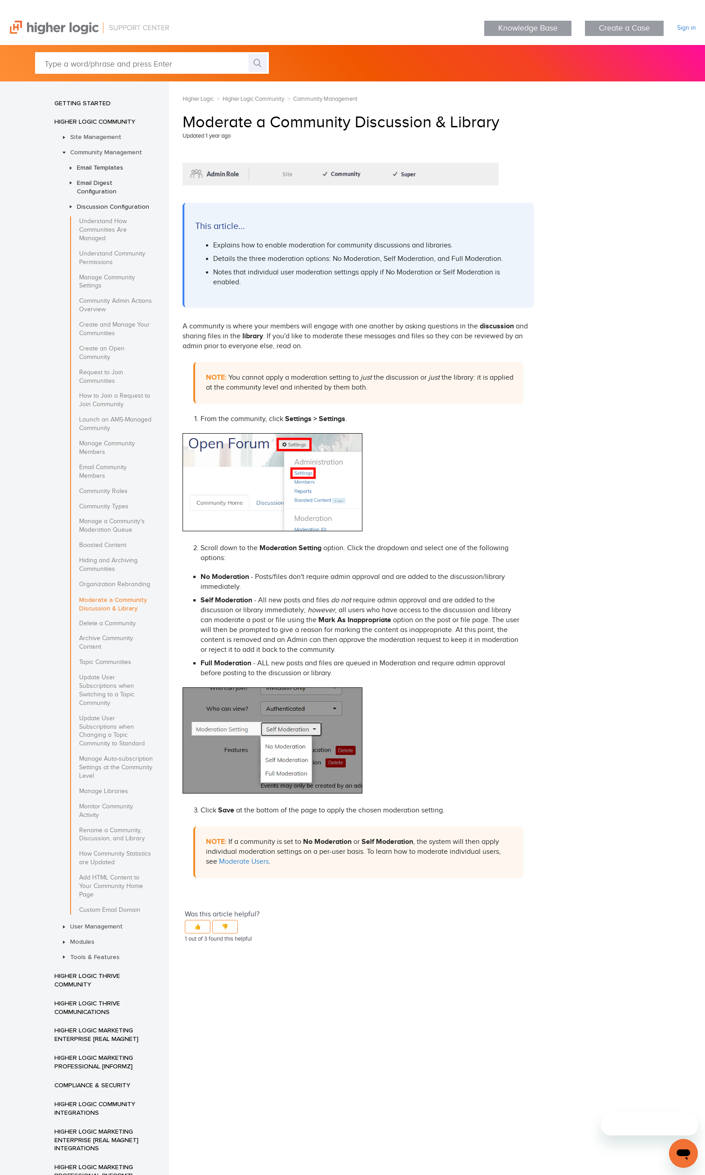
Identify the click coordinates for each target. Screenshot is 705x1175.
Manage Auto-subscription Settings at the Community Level (116, 767)
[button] (197, 926)
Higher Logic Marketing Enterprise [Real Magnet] (96, 1034)
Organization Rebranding (114, 584)
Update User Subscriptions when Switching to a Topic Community (106, 690)
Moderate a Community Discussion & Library (113, 604)
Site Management (95, 136)
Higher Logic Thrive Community (87, 980)
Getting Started (82, 103)
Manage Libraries (103, 791)
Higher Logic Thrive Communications (87, 1007)
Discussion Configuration (113, 206)
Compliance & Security (92, 1085)
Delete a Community (107, 623)
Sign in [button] (686, 27)
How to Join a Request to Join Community (114, 400)
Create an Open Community (102, 353)
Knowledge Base (528, 28)
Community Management (106, 152)
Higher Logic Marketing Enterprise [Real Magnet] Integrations (96, 1140)
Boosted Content (102, 545)
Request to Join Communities (101, 377)
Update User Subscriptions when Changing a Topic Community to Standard (112, 731)
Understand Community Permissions (112, 258)
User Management (96, 926)
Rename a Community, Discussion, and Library (112, 835)
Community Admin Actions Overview (115, 305)
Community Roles (103, 491)
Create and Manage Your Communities (114, 329)
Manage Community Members (107, 448)
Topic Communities (105, 662)
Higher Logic (198, 99)
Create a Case (624, 28)
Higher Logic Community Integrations (94, 1108)
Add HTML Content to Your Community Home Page (111, 886)
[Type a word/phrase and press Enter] (152, 63)
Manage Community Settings (107, 282)
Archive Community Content (106, 642)
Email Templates (100, 167)
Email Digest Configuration (96, 187)
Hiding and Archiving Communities (108, 565)
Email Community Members (103, 472)
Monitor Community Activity (106, 811)
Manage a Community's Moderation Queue (112, 526)
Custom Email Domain (109, 910)
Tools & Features (95, 956)
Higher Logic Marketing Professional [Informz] (93, 1062)
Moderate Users (244, 861)
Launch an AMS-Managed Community (115, 424)
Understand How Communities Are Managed (103, 230)
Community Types (104, 506)
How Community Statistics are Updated (115, 858)
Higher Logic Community (94, 121)
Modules (82, 941)
